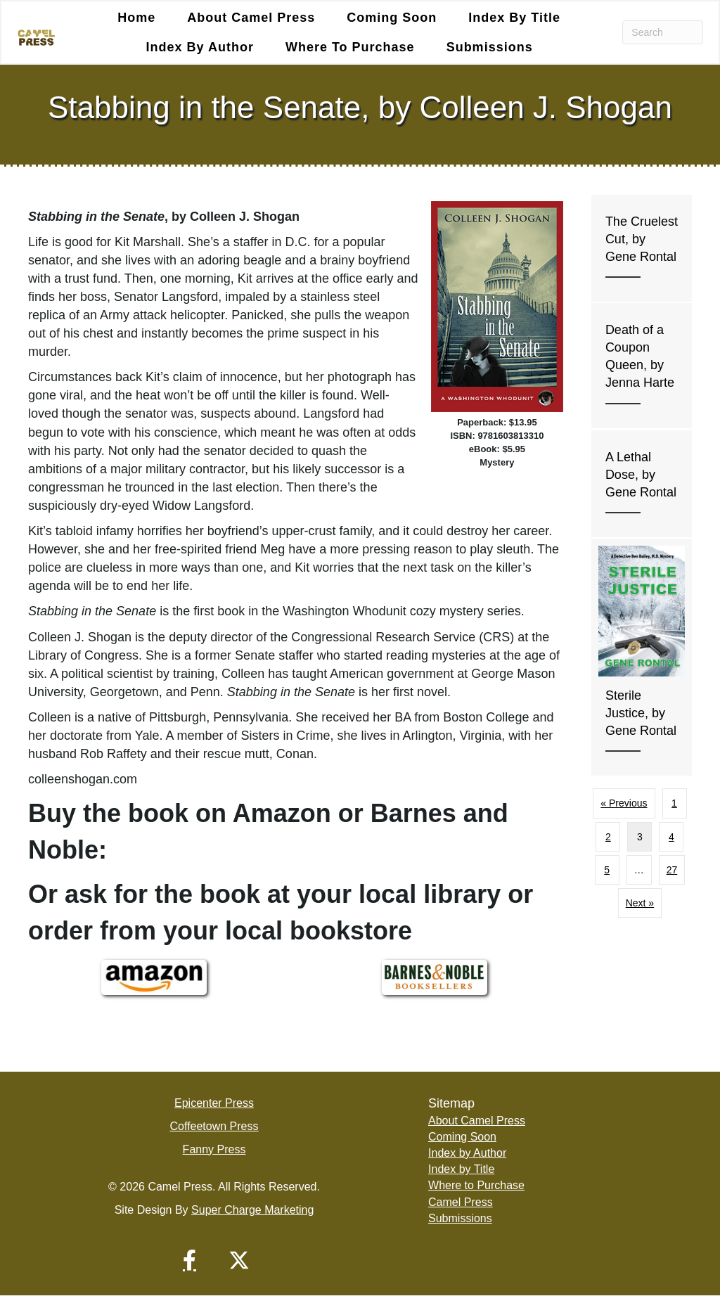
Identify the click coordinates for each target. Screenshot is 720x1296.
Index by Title (514, 18)
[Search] (662, 32)
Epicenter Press (214, 1103)
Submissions (489, 47)
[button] (190, 1261)
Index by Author (200, 47)
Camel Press (460, 1202)
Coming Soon (392, 18)
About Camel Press (251, 18)
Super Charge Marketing (252, 1211)
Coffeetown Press (214, 1126)
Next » (640, 903)
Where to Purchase (350, 47)
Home (136, 18)
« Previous (623, 803)
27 (672, 869)
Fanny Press (214, 1149)
